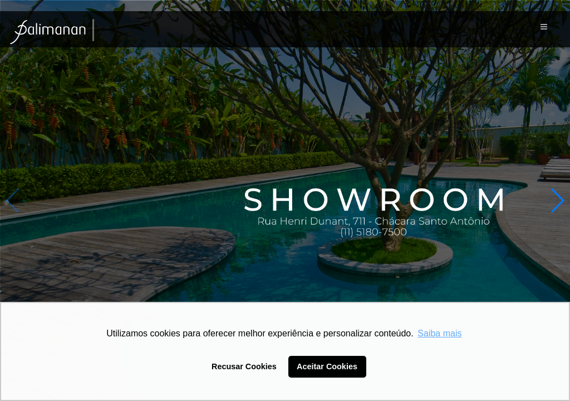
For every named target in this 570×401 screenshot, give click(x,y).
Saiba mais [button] (439, 333)
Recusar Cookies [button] (244, 366)
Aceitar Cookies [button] (327, 366)
